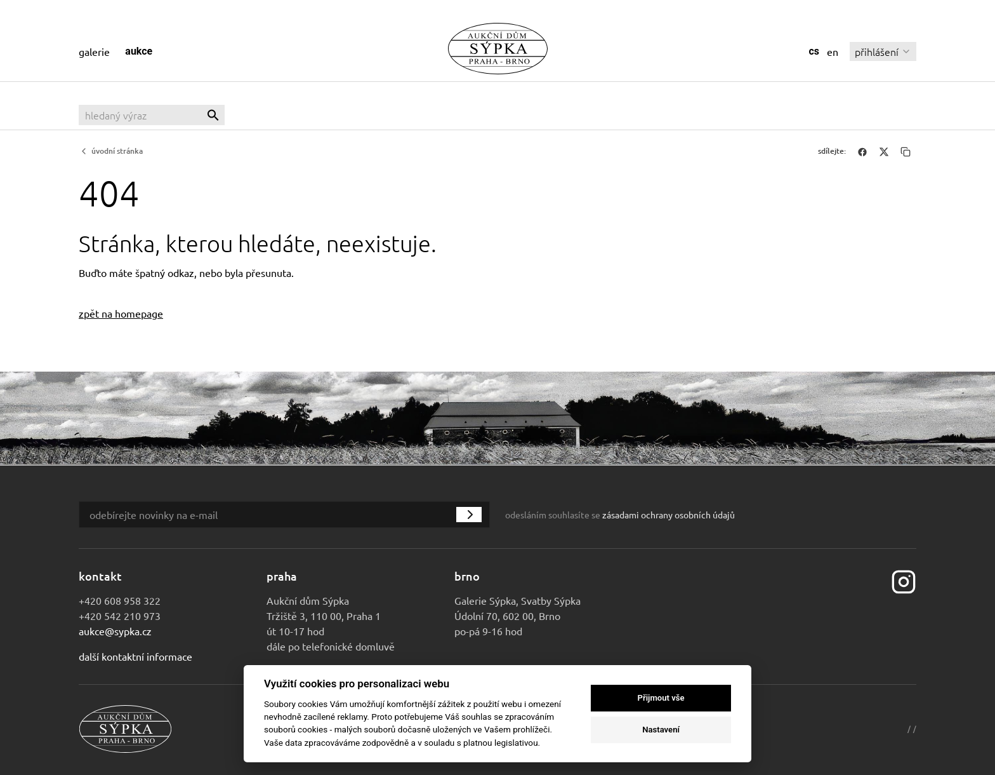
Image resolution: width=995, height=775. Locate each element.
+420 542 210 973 (120, 615)
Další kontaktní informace (135, 656)
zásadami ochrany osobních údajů (668, 514)
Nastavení (661, 729)
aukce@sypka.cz (115, 630)
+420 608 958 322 (120, 600)
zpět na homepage (121, 313)
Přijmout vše (661, 698)
